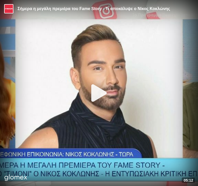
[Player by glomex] (16, 178)
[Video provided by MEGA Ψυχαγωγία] (8, 8)
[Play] (99, 93)
